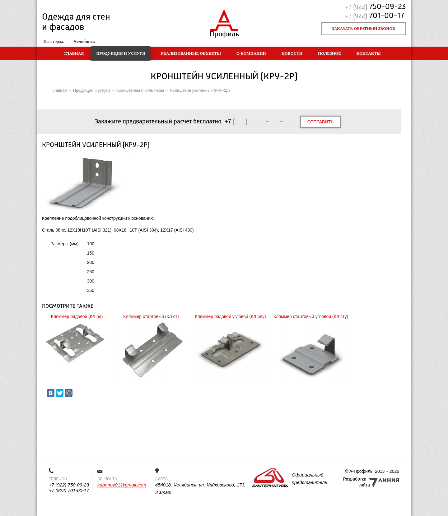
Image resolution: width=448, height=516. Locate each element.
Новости (292, 53)
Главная (74, 53)
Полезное (329, 53)
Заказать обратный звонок (363, 28)
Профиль (224, 33)
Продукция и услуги (120, 53)
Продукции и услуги (91, 90)
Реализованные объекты (191, 53)
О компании (251, 53)
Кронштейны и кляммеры (140, 90)
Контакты (369, 53)
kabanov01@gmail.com (121, 484)
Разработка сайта (356, 482)
